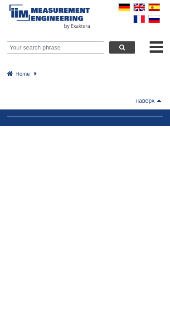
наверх (148, 100)
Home (22, 74)
